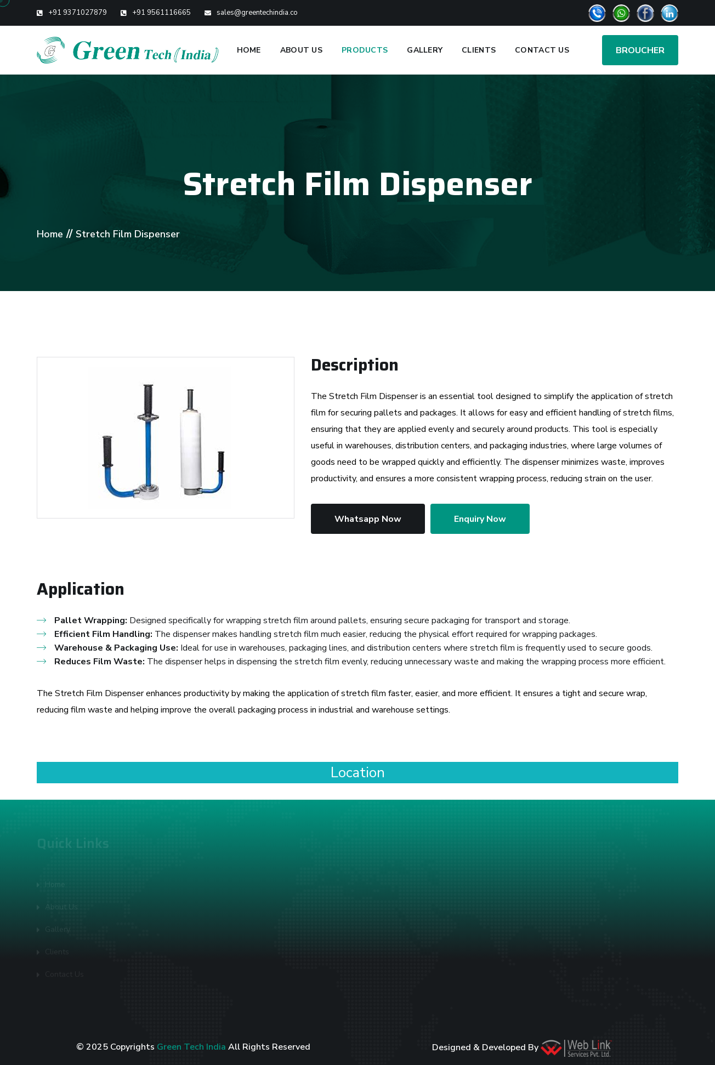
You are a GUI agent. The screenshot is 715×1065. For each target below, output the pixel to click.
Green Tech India (191, 1047)
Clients (479, 50)
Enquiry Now (480, 519)
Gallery (424, 50)
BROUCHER (640, 50)
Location (358, 772)
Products (365, 50)
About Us (301, 50)
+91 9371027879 (77, 13)
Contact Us (542, 50)
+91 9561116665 (161, 13)
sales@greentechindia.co (257, 13)
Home (249, 50)
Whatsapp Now (367, 519)
